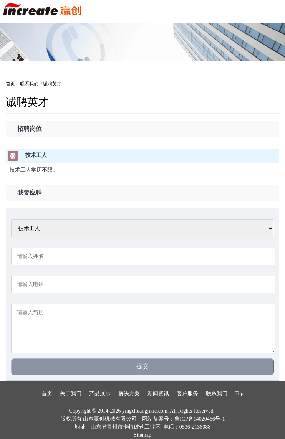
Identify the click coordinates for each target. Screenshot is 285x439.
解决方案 (129, 393)
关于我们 (70, 393)
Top (239, 393)
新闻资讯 (158, 393)
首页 (10, 83)
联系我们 (29, 83)
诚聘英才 (52, 83)
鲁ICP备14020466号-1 (199, 419)
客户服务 (187, 393)
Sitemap (142, 435)
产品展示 (100, 393)
